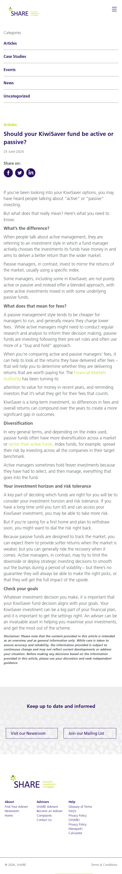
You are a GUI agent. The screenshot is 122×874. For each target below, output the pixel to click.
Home (9, 815)
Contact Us (44, 820)
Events (10, 69)
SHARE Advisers (47, 806)
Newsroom (12, 811)
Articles (10, 43)
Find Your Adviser (16, 806)
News (9, 82)
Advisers (43, 802)
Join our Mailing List (86, 733)
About (9, 802)
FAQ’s (72, 811)
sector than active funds (30, 444)
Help (72, 802)
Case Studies (15, 56)
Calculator (75, 833)
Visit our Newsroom (28, 733)
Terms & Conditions (104, 865)
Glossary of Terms (80, 806)
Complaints (44, 815)
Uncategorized (17, 96)
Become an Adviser (50, 811)
